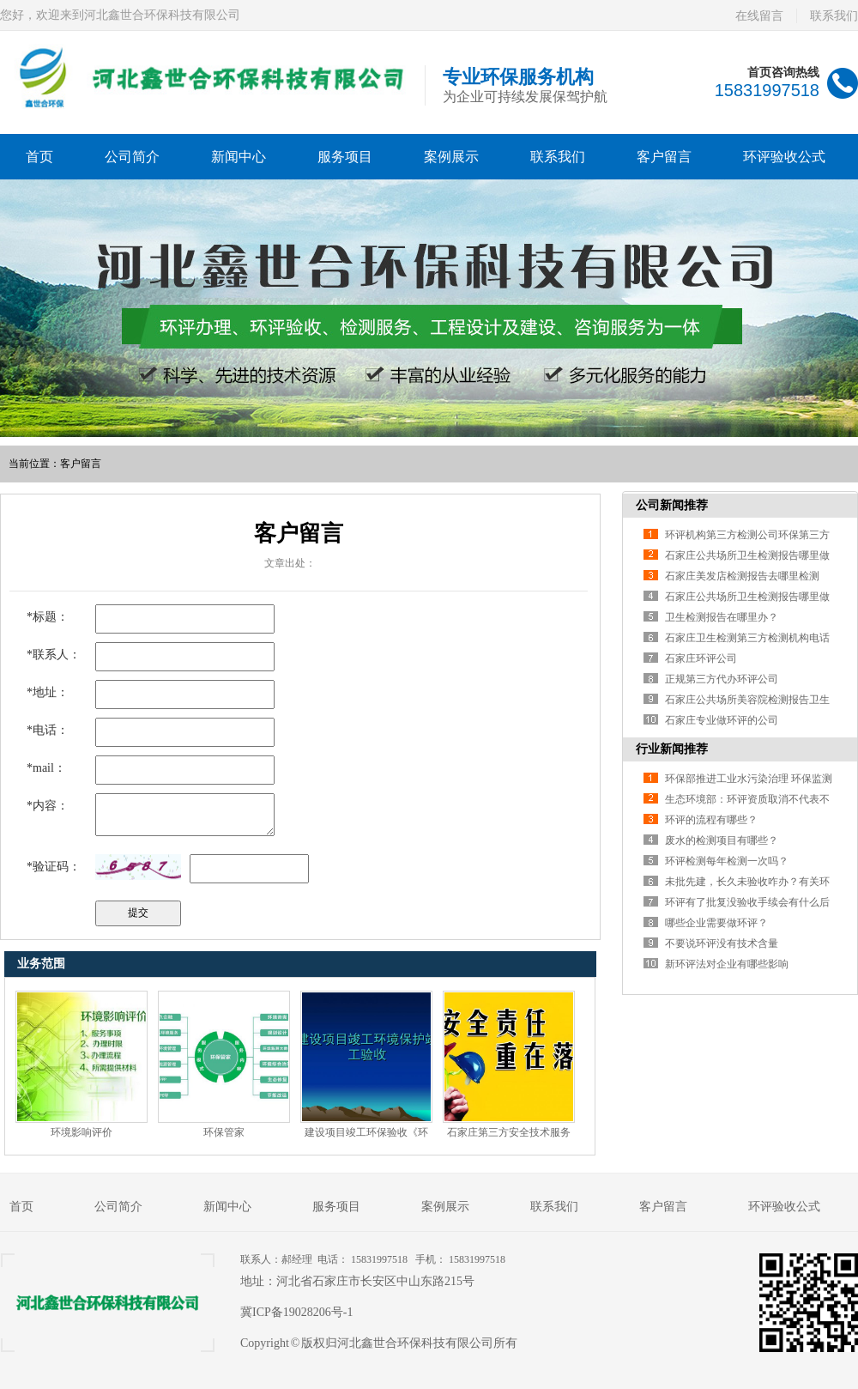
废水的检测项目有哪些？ (721, 840)
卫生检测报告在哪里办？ (721, 617)
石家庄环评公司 (701, 658)
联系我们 (834, 15)
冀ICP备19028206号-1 (296, 1312)
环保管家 (224, 1132)
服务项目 (344, 156)
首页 (39, 156)
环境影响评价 (81, 1132)
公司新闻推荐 (672, 505)
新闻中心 (238, 156)
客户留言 (664, 156)
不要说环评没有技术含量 (721, 943)
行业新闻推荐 (672, 749)
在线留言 (759, 15)
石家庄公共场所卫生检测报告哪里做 (747, 555)
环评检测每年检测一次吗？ (727, 861)
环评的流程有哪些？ (711, 820)
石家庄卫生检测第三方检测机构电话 (747, 638)
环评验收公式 (784, 156)
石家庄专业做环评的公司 (721, 720)
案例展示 (451, 156)
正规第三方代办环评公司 (721, 679)
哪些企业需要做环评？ (716, 923)
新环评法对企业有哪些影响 (727, 964)
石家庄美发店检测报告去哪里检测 (742, 576)
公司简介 (132, 156)
